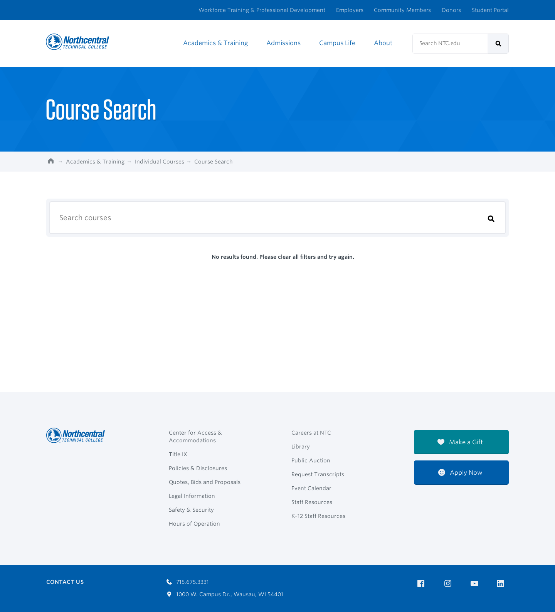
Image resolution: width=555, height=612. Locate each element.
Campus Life (337, 43)
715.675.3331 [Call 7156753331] (187, 582)
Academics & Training (215, 43)
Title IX (178, 454)
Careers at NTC (311, 433)
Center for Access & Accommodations (195, 436)
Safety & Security (191, 510)
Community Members (402, 10)
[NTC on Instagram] (449, 583)
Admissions (283, 43)
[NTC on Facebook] (422, 583)
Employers (349, 10)
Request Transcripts (317, 474)
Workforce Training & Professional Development (261, 10)
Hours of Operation (194, 524)
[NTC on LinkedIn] (503, 584)
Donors (451, 10)
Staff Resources (311, 502)
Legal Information (192, 496)
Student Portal (490, 10)
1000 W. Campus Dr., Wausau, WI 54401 (224, 594)
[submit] (498, 44)
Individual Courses (159, 161)
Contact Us (65, 582)
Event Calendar (311, 488)
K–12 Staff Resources (318, 516)
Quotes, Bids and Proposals (204, 482)
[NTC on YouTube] (476, 583)
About (383, 43)
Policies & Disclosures (198, 468)
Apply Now (460, 472)
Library (300, 446)
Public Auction (310, 460)
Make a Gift (460, 442)
